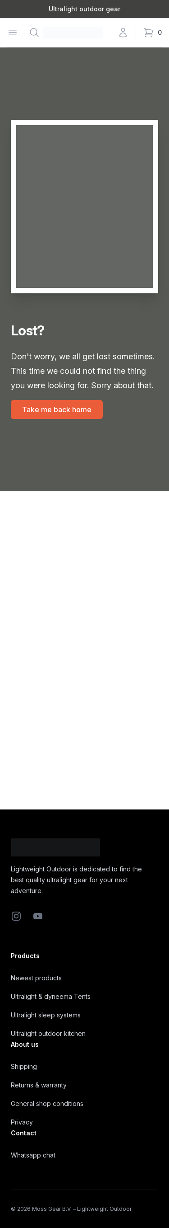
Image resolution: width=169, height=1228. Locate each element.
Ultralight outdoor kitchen (48, 1033)
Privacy (22, 1122)
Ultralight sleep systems (46, 1015)
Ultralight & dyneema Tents (51, 996)
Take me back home (56, 409)
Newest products (36, 978)
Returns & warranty (39, 1085)
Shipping (24, 1066)
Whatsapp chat (33, 1155)
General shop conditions (47, 1103)
